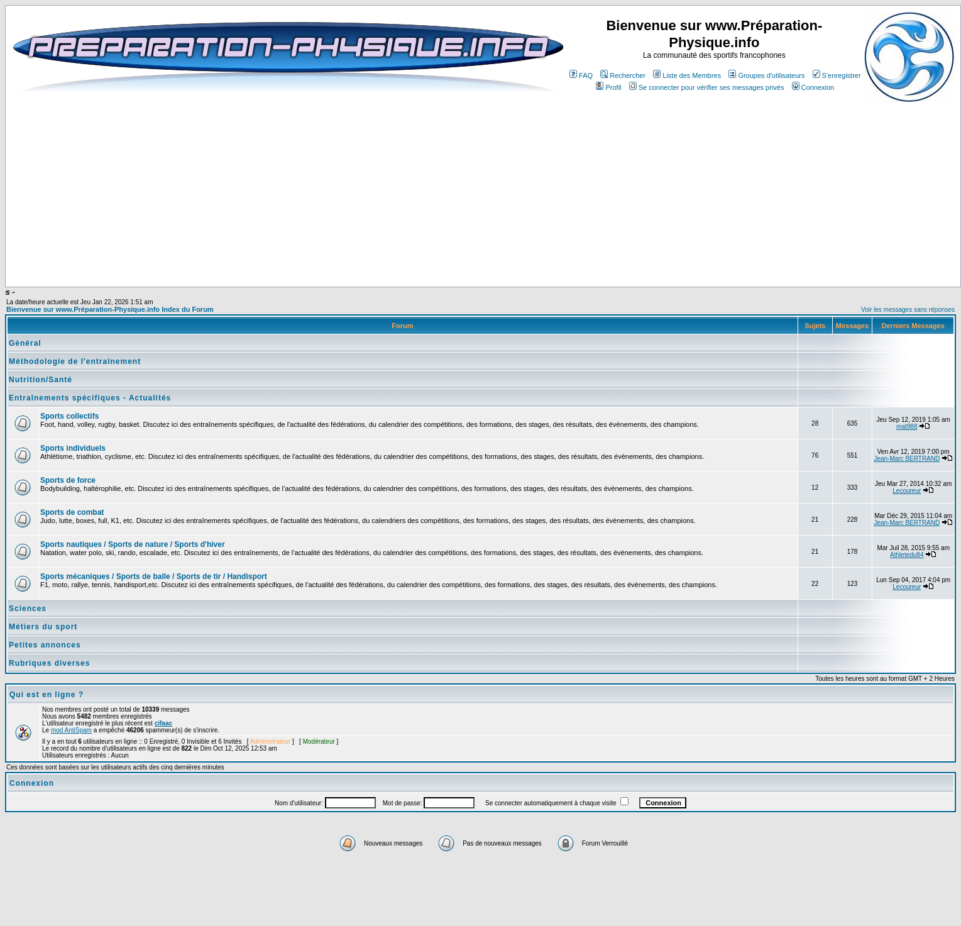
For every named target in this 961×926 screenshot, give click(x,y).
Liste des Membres (687, 75)
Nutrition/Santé (40, 379)
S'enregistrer (837, 75)
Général (25, 343)
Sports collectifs (69, 416)
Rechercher (622, 75)
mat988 (906, 426)
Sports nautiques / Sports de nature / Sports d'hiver (132, 544)
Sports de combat (72, 512)
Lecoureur (906, 490)
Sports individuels (73, 448)
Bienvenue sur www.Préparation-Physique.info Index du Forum (110, 309)
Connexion (813, 87)
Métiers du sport (43, 626)
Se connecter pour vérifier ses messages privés (706, 87)
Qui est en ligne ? (46, 694)
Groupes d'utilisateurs (766, 75)
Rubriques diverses (49, 663)
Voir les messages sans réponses (908, 309)
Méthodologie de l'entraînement (75, 361)
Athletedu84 (906, 554)
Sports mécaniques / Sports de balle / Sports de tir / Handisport (153, 576)
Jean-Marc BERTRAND (907, 458)
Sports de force (68, 480)
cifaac (163, 723)
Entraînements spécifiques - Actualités (90, 398)
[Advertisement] (328, 249)
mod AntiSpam (71, 730)
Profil (608, 87)
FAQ (581, 75)
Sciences (28, 608)
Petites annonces (45, 645)
